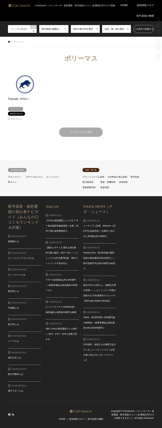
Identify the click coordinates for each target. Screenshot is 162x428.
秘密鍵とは (13, 241)
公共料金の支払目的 (117, 177)
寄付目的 (134, 177)
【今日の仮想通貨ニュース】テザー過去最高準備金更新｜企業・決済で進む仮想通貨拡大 (62, 225)
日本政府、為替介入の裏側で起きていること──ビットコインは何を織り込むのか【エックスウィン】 (99, 352)
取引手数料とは (15, 374)
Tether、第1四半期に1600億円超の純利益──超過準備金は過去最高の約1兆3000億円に (99, 322)
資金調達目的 (89, 187)
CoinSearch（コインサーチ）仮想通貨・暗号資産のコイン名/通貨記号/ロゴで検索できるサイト (132, 414)
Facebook (9, 414)
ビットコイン (53, 177)
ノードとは (13, 341)
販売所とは (13, 291)
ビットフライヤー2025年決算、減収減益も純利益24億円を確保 (61, 309)
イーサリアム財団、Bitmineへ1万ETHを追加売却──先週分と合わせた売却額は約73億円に (99, 231)
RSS (13, 414)
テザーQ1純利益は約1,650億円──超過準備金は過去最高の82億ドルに (61, 285)
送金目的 (104, 187)
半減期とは (13, 308)
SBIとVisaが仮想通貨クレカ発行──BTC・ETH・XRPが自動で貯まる (61, 333)
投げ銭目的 (87, 182)
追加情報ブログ (145, 5)
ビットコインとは (16, 274)
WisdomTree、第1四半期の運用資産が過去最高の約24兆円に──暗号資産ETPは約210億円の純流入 (99, 260)
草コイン (12, 182)
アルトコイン (14, 177)
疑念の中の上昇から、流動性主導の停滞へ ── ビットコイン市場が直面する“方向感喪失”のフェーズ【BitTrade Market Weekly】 (99, 293)
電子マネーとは (15, 391)
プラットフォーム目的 (93, 177)
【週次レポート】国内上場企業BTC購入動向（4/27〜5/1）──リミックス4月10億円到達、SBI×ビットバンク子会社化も (62, 255)
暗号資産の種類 (145, 15)
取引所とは (13, 324)
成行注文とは (14, 357)
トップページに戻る (81, 132)
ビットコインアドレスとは (21, 258)
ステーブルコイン (34, 177)
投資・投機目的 (108, 182)
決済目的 (123, 182)
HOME (124, 5)
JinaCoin (52, 206)
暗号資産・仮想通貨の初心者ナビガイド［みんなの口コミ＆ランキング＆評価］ (23, 216)
